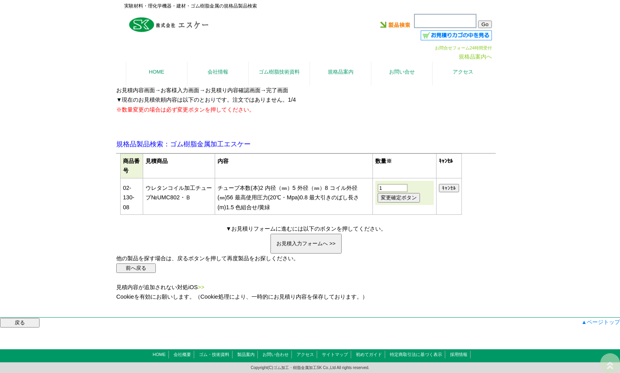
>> (201, 287)
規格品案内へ (475, 56)
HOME (159, 354)
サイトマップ (335, 354)
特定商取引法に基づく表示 (416, 354)
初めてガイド (369, 354)
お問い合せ (402, 72)
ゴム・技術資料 (214, 354)
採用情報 (458, 354)
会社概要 (182, 354)
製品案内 (246, 354)
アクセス (305, 354)
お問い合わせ (276, 354)
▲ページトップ (600, 322)
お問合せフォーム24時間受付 (463, 47)
